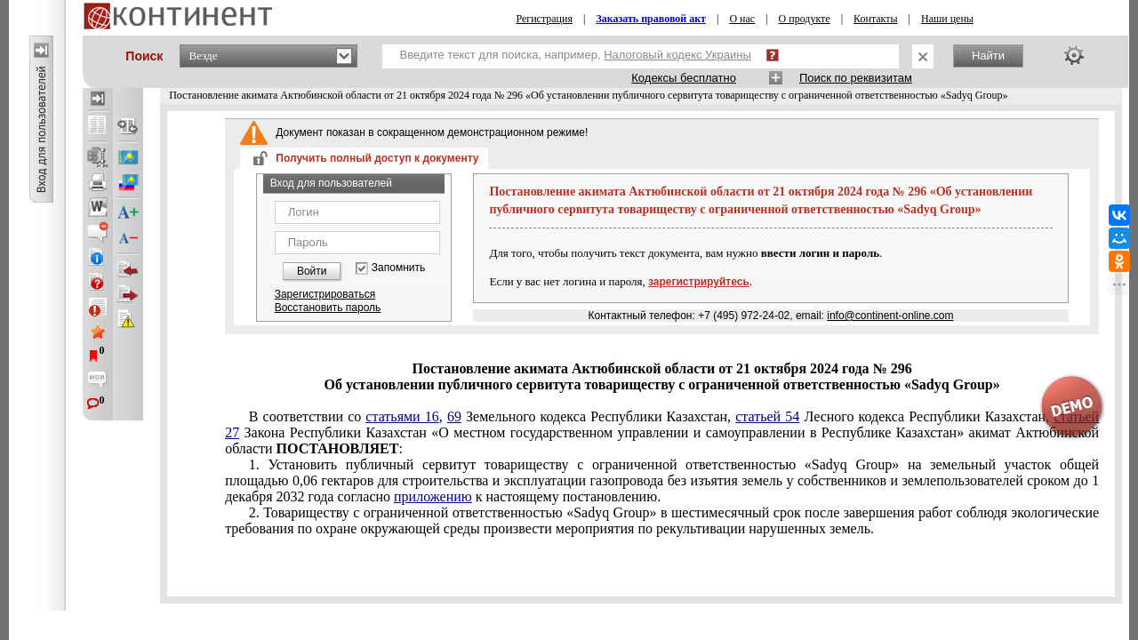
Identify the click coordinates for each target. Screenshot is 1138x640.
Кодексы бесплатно (683, 77)
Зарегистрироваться (325, 294)
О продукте (804, 18)
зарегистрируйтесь (698, 282)
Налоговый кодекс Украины (677, 54)
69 (454, 416)
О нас (742, 18)
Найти (988, 55)
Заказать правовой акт (651, 18)
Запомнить (398, 268)
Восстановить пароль (328, 307)
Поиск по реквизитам (855, 77)
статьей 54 (767, 416)
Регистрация (544, 18)
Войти (312, 271)
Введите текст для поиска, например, (575, 54)
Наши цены (947, 18)
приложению (433, 496)
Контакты (876, 18)
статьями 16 (401, 416)
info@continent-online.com (890, 315)
